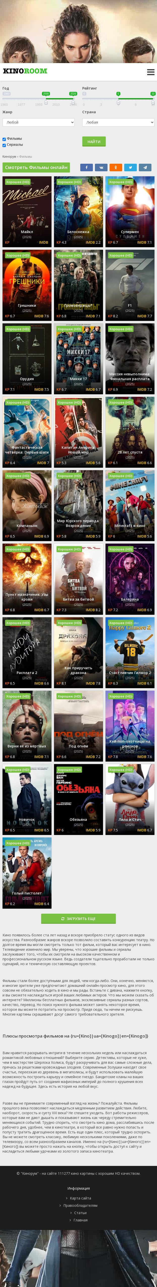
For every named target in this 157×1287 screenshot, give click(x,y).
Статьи (80, 1212)
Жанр (7, 111)
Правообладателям (80, 1205)
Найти (94, 141)
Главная (80, 1220)
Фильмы (14, 138)
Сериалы (15, 144)
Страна (89, 111)
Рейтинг (89, 88)
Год (6, 88)
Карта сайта (80, 1198)
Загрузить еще (78, 918)
